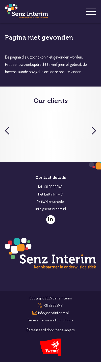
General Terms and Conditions (50, 320)
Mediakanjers (65, 329)
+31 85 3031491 (53, 305)
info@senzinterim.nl (53, 312)
